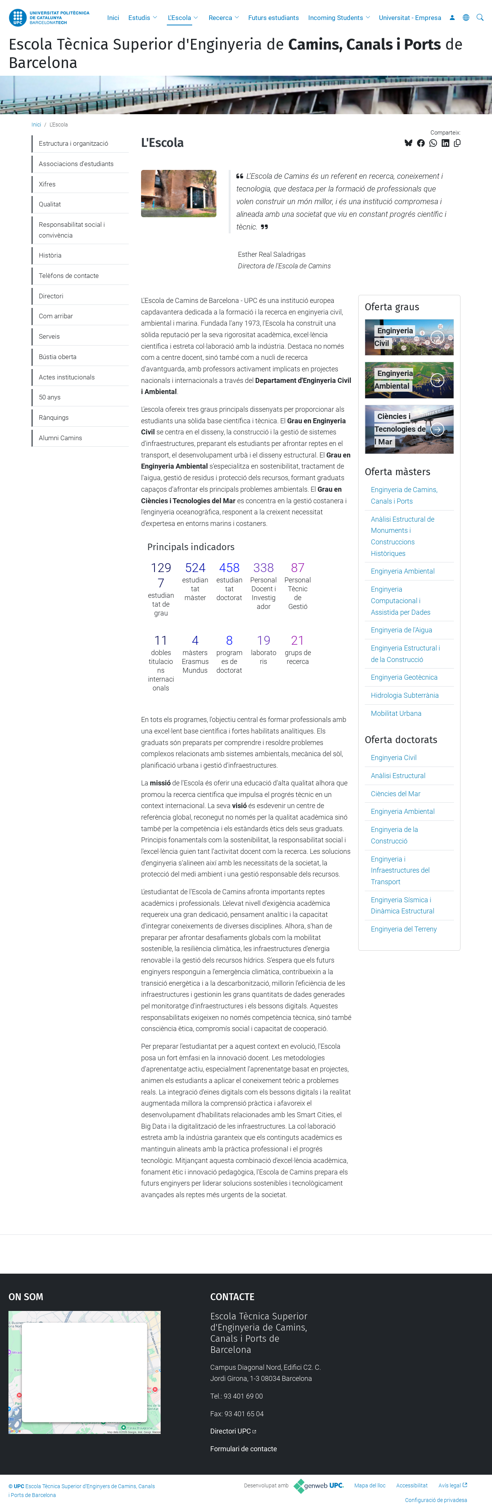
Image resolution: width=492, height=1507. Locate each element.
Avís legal (450, 1485)
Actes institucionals (67, 377)
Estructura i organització (73, 143)
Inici (113, 18)
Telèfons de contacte (69, 275)
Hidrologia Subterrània (405, 695)
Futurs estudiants (273, 18)
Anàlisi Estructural (398, 776)
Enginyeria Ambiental (403, 571)
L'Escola (179, 18)
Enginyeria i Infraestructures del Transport (400, 870)
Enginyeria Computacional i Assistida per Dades (400, 600)
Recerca (220, 18)
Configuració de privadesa (436, 1500)
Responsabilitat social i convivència (72, 230)
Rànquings (54, 417)
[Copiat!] (457, 143)
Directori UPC (230, 1431)
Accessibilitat (412, 1485)
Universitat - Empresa (410, 18)
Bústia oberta (57, 357)
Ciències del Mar (396, 794)
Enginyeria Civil (394, 758)
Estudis (139, 18)
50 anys (50, 397)
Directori (51, 296)
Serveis (49, 336)
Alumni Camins (60, 438)
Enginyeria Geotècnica (404, 677)
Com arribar (56, 316)
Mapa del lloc (370, 1485)
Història (50, 255)
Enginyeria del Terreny (404, 929)
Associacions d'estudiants (76, 164)
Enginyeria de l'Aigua (401, 630)
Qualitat (50, 204)
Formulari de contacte (243, 1449)
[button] (156, 18)
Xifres (47, 184)
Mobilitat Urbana (396, 713)
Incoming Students (335, 18)
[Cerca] (480, 17)
